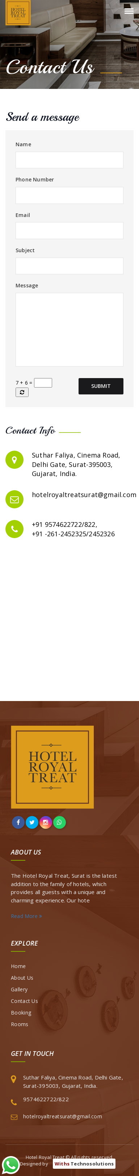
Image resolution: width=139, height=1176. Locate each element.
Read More (26, 916)
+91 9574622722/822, (64, 524)
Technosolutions (84, 1163)
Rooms (20, 1024)
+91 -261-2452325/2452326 (73, 533)
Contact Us (24, 1000)
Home (18, 966)
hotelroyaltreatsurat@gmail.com (84, 494)
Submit (101, 385)
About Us (22, 977)
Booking (21, 1012)
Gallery (19, 989)
